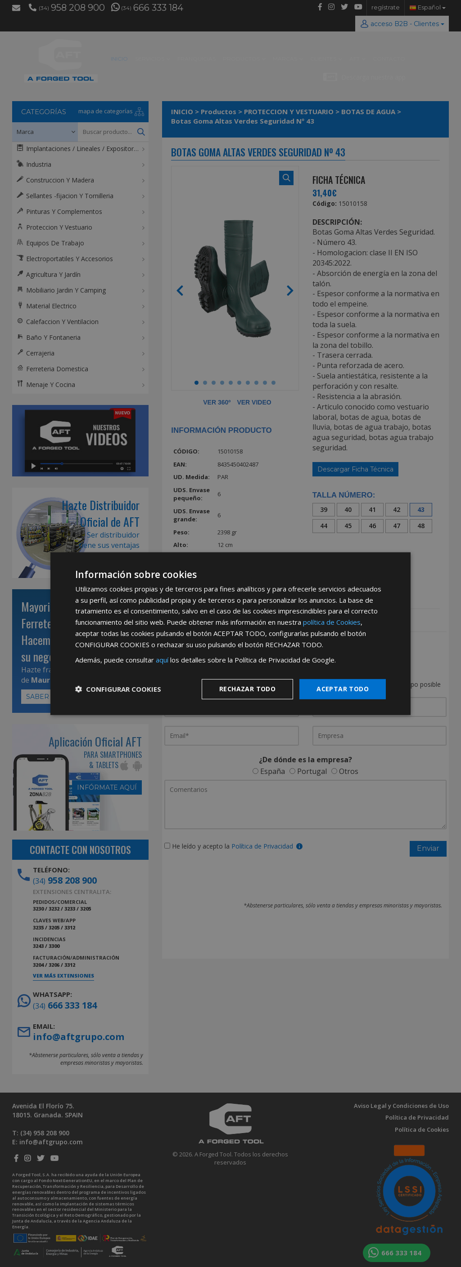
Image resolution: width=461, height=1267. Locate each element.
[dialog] (230, 633)
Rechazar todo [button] (247, 689)
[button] (118, 689)
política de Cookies (332, 622)
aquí (162, 659)
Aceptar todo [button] (342, 689)
